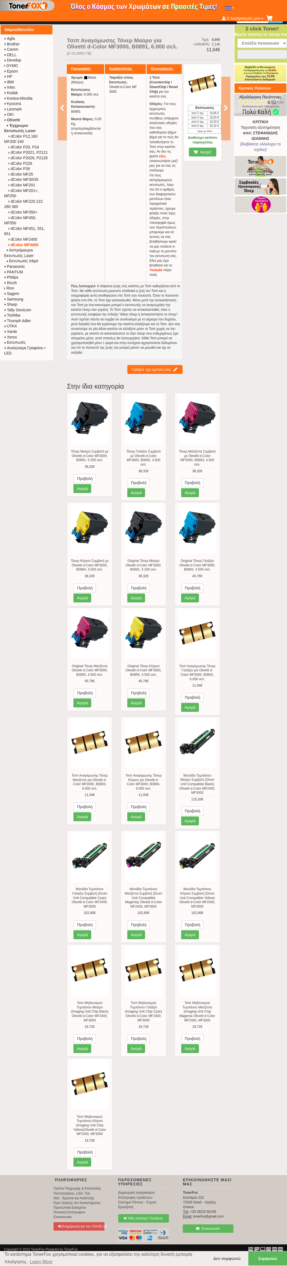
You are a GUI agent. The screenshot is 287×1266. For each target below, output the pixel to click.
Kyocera (12, 103)
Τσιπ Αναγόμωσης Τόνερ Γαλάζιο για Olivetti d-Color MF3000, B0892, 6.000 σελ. (197, 672)
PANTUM (13, 272)
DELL (10, 55)
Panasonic (14, 266)
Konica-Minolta (18, 98)
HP (8, 76)
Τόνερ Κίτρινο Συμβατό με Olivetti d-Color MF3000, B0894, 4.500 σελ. (90, 565)
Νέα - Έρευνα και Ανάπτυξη (74, 1198)
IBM (9, 82)
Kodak (11, 93)
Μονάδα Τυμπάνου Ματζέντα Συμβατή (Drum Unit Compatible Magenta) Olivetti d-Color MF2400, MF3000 (143, 897)
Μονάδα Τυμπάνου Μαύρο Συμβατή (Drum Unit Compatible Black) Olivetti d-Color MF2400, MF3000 (197, 784)
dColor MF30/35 (23, 179)
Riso (9, 288)
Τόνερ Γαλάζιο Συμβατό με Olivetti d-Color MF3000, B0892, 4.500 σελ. (143, 458)
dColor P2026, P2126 (28, 158)
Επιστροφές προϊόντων (135, 1198)
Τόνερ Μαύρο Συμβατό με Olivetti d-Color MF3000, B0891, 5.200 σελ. (89, 456)
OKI (9, 114)
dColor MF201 (22, 185)
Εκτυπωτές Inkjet (22, 261)
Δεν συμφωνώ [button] (227, 1258)
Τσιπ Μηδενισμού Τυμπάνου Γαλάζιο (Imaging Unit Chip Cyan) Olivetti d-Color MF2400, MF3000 (143, 1011)
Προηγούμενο (62, 107)
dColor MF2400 (23, 239)
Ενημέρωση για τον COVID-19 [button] (81, 1226)
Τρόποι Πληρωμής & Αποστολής (77, 1188)
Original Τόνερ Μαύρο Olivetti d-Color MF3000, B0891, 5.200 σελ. (143, 565)
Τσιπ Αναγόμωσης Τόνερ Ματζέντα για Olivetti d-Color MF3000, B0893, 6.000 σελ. (90, 782)
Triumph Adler (17, 321)
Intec (9, 87)
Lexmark (13, 109)
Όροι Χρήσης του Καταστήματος (77, 1203)
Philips (11, 277)
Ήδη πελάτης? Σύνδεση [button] (143, 1218)
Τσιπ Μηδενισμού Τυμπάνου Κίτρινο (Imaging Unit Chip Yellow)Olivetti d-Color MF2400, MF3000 (89, 1125)
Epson (11, 71)
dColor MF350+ (23, 212)
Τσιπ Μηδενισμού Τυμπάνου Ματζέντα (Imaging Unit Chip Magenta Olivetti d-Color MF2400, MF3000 (197, 1011)
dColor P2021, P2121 (28, 152)
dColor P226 (20, 163)
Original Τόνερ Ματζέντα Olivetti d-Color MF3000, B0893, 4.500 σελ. (90, 670)
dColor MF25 (21, 174)
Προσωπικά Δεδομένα (70, 1207)
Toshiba (12, 315)
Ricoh (10, 283)
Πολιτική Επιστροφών (69, 1212)
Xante (10, 331)
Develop (12, 60)
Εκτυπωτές (15, 342)
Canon (11, 49)
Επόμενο (225, 107)
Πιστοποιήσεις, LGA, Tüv (72, 1193)
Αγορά (202, 152)
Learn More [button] (41, 1261)
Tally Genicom (17, 310)
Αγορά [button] (82, 488)
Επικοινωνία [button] (208, 1229)
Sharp (10, 304)
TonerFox (38, 1249)
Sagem (11, 293)
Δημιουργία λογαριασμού (136, 1193)
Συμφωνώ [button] (267, 1258)
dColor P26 (19, 168)
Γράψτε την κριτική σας (154, 369)
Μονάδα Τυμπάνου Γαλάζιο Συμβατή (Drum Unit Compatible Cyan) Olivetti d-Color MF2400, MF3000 (90, 897)
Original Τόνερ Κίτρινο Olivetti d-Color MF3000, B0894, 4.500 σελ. (143, 670)
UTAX (10, 326)
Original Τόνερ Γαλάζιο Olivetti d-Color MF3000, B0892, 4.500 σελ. (197, 565)
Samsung (13, 299)
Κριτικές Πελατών (255, 88)
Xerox (10, 337)
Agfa (9, 38)
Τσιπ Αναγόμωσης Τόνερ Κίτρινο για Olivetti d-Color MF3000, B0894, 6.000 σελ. (143, 782)
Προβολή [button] (85, 478)
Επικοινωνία (63, 1217)
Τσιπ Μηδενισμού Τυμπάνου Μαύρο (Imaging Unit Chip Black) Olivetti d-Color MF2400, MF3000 (90, 1011)
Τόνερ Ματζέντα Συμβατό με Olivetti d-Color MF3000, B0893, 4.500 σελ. (197, 458)
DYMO (11, 65)
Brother (12, 44)
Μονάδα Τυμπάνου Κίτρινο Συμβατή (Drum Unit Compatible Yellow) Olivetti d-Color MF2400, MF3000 (197, 897)
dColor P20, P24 (24, 147)
